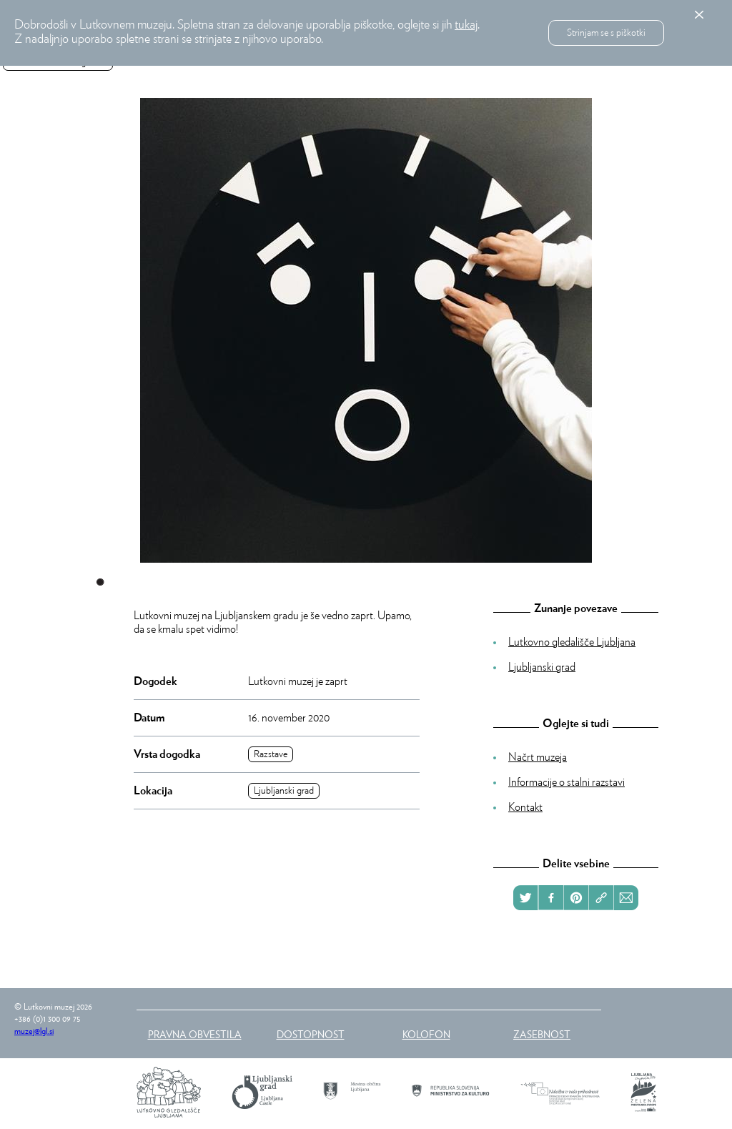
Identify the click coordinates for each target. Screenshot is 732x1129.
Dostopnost (311, 1034)
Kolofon (426, 1034)
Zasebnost (541, 1034)
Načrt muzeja (537, 757)
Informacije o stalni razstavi (566, 782)
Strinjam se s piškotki (606, 33)
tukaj (466, 25)
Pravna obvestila (195, 1034)
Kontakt (525, 807)
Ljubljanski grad (284, 791)
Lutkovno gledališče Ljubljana (571, 642)
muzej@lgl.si (34, 1031)
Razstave (270, 754)
